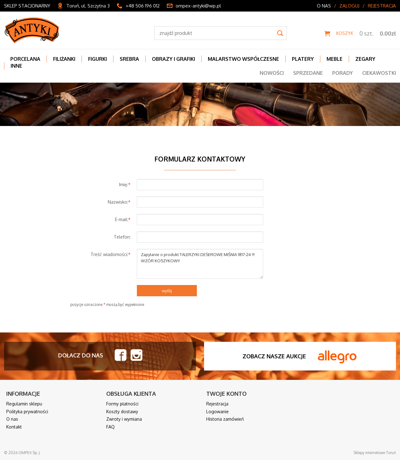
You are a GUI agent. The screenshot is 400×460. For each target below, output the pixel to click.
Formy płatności (122, 403)
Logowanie (217, 411)
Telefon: (122, 237)
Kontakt (14, 426)
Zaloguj (349, 6)
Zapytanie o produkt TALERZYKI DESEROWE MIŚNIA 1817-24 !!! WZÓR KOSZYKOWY (200, 264)
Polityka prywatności (27, 411)
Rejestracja (382, 6)
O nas (324, 6)
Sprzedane (308, 73)
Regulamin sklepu (24, 403)
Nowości (272, 73)
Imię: (125, 184)
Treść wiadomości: (111, 254)
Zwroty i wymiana (124, 419)
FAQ (110, 426)
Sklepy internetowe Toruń (374, 452)
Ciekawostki (379, 73)
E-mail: (123, 219)
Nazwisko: (119, 202)
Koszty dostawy (122, 411)
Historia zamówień (225, 419)
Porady (342, 73)
